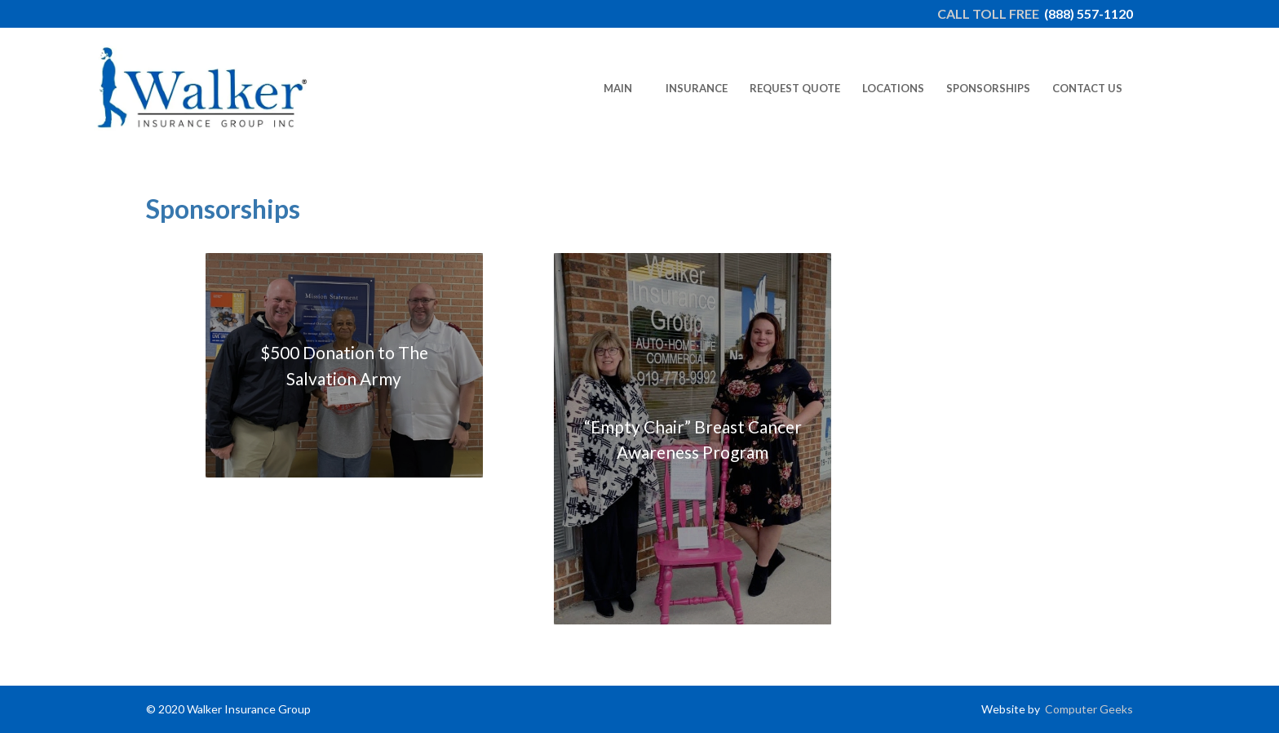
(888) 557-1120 (1088, 13)
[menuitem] (617, 88)
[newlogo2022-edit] (202, 88)
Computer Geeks (1087, 709)
